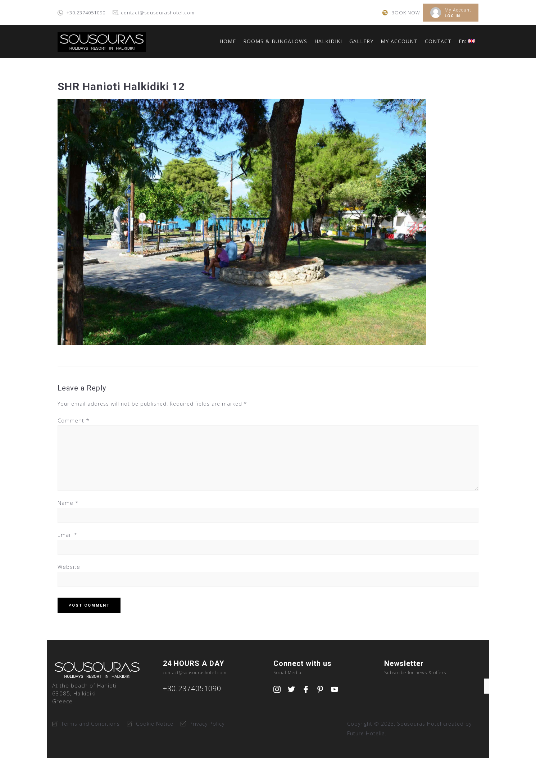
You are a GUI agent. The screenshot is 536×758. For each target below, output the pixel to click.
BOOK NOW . (407, 12)
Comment (74, 420)
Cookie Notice (154, 723)
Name (68, 502)
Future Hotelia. (366, 733)
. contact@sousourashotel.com (156, 12)
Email (67, 534)
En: (467, 41)
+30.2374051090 (86, 12)
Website (69, 566)
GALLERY (361, 41)
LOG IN (452, 15)
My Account (458, 10)
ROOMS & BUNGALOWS (275, 41)
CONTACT (438, 41)
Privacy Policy (207, 723)
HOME (227, 41)
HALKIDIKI (328, 41)
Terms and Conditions (90, 723)
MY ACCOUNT (399, 41)
